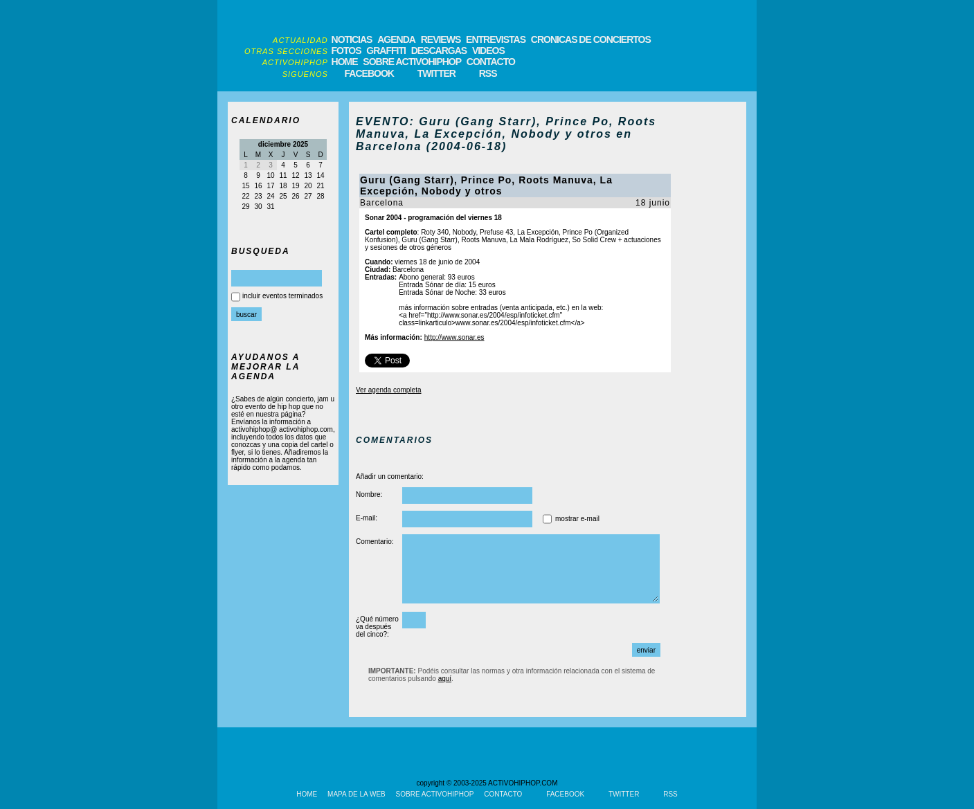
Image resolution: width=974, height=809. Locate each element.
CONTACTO (491, 61)
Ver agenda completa (389, 390)
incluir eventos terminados (282, 296)
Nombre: (369, 494)
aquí (444, 678)
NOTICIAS (352, 39)
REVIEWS (441, 39)
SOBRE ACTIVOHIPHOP (412, 61)
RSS (488, 73)
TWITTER (436, 73)
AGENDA (396, 39)
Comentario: (374, 541)
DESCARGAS (439, 50)
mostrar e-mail (577, 518)
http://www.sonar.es (454, 337)
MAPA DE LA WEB (356, 794)
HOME (345, 61)
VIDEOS (488, 50)
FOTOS (346, 50)
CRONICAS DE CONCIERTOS (591, 39)
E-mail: (366, 518)
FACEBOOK (369, 73)
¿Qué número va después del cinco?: (377, 626)
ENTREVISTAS (495, 39)
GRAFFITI (386, 50)
